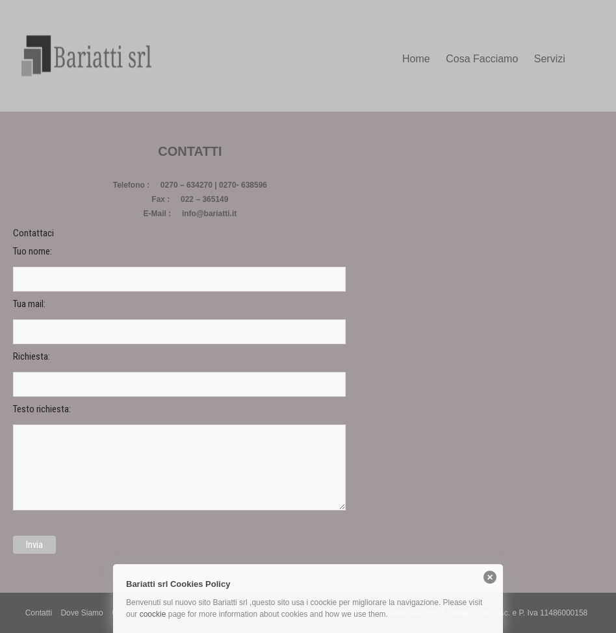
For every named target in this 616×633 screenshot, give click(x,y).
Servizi (549, 58)
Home (416, 58)
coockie (153, 614)
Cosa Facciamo (482, 58)
